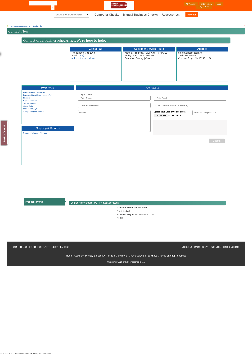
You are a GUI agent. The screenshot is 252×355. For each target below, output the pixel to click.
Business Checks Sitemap (162, 255)
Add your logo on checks (33, 111)
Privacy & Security (95, 255)
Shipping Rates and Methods (35, 133)
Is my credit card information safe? (37, 95)
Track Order (215, 247)
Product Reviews (34, 202)
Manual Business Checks (140, 14)
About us (79, 255)
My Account (191, 4)
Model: (120, 218)
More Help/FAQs (30, 109)
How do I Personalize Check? (35, 92)
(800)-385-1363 (61, 247)
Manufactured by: (135, 214)
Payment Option (30, 101)
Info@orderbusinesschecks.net (84, 57)
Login (219, 4)
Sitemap (181, 255)
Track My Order (29, 103)
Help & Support (231, 247)
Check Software (137, 255)
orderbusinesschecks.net (31, 247)
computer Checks (106, 14)
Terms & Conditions (116, 255)
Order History (206, 4)
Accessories (170, 14)
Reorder (191, 14)
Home (69, 255)
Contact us (186, 247)
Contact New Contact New (132, 207)
